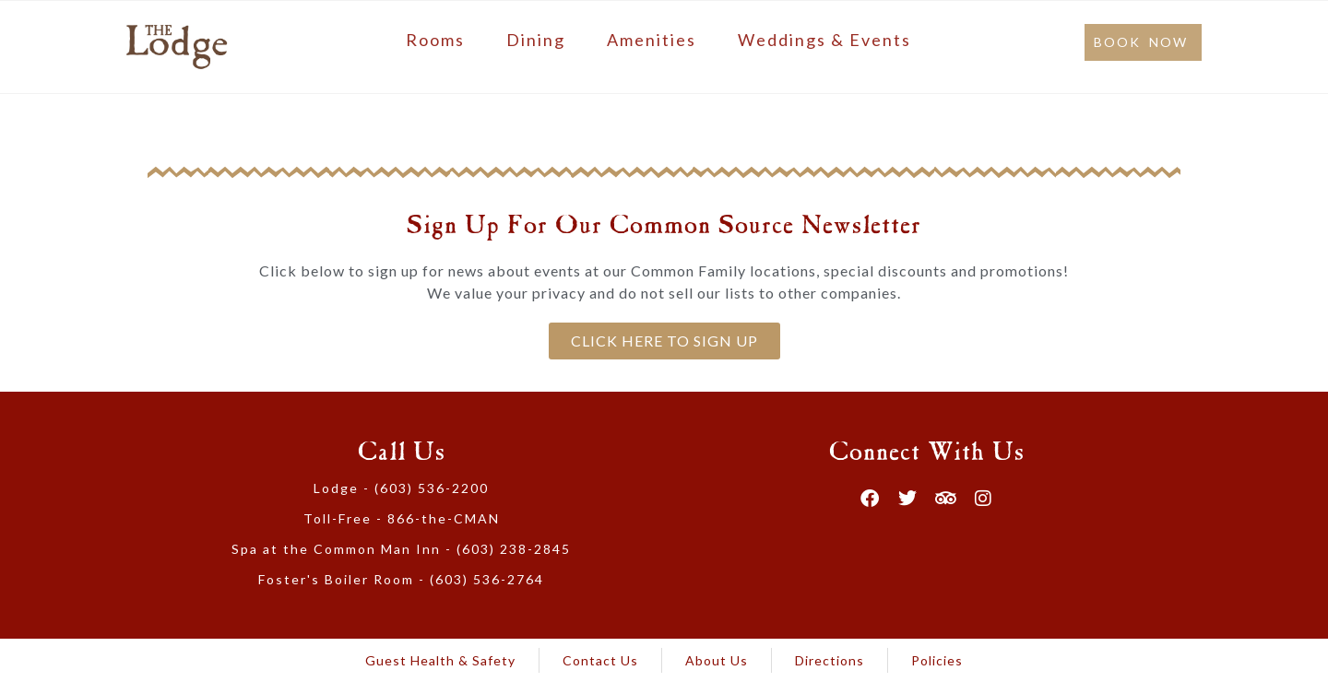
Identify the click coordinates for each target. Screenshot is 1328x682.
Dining (535, 39)
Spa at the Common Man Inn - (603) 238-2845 (401, 549)
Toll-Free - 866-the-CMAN (401, 518)
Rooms (435, 39)
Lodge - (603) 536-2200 (401, 488)
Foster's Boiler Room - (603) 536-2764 (401, 579)
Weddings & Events (824, 39)
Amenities (651, 39)
